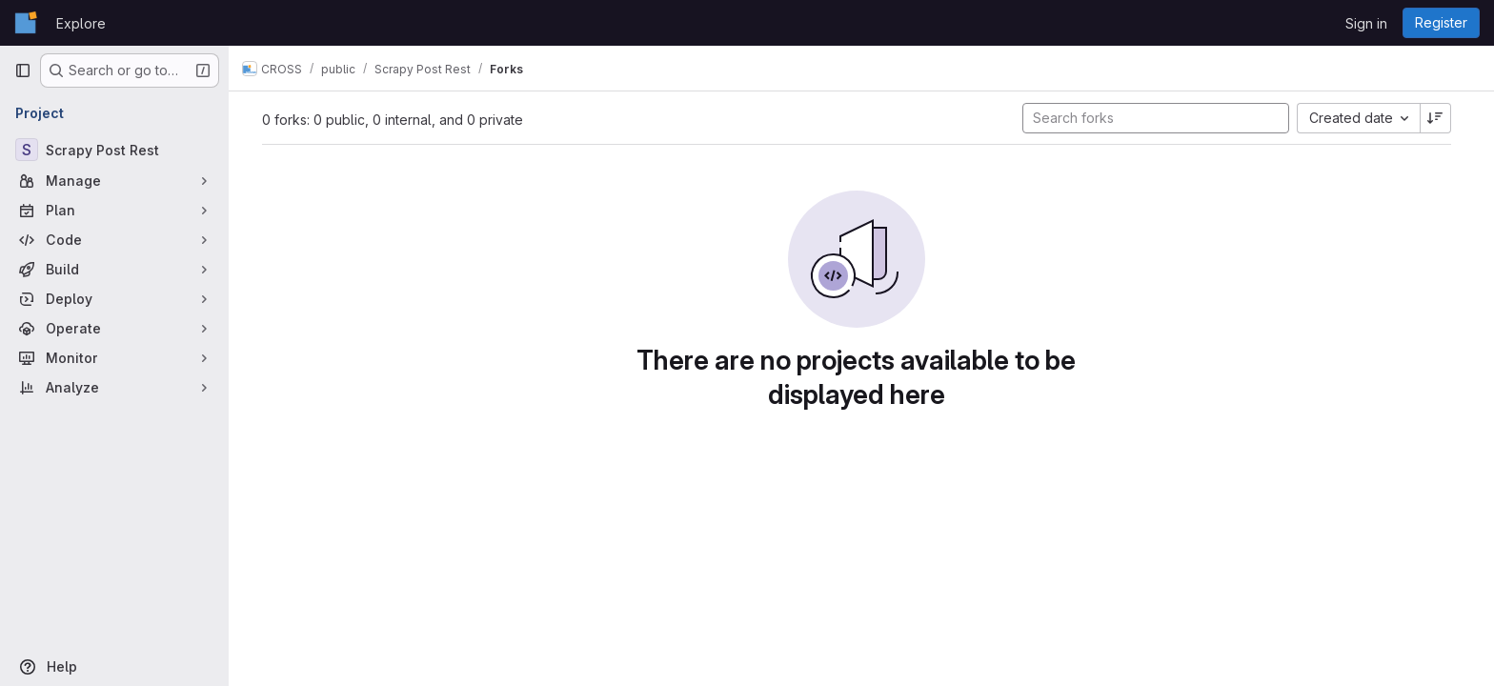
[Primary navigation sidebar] (23, 70)
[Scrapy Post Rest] (114, 149)
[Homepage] (25, 23)
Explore (81, 23)
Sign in (1366, 23)
